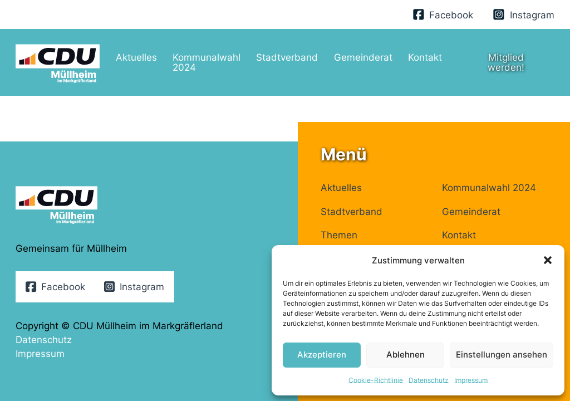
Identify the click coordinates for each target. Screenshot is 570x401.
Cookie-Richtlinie (375, 380)
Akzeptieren (321, 354)
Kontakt (425, 57)
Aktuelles (136, 57)
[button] (547, 260)
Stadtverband (287, 57)
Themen (339, 235)
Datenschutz (429, 380)
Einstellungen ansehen (501, 354)
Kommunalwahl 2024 (206, 61)
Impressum (471, 380)
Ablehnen (405, 354)
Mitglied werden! (506, 61)
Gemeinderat (363, 57)
